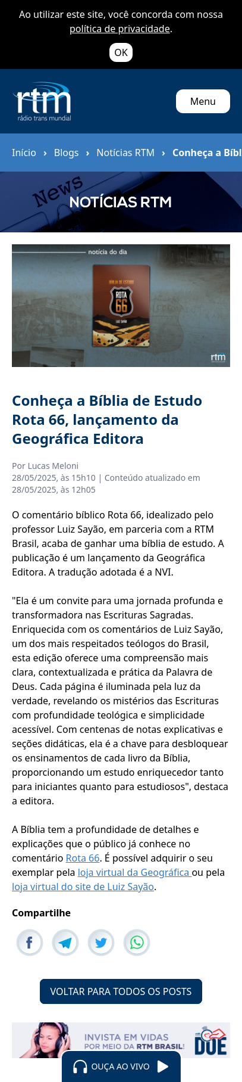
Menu (203, 101)
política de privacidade (120, 28)
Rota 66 (83, 858)
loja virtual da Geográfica (135, 872)
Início (24, 152)
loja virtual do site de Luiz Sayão (83, 886)
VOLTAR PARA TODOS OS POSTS (121, 991)
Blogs (66, 152)
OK (120, 52)
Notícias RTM (125, 152)
